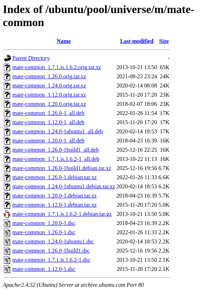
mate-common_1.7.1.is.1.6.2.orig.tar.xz (56, 67)
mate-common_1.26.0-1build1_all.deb (55, 150)
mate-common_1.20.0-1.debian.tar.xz (54, 196)
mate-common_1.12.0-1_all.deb (48, 122)
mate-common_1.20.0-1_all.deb (48, 141)
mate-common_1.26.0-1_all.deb (48, 113)
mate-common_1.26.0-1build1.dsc (51, 251)
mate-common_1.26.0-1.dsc (43, 232)
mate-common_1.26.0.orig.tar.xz (49, 76)
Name (64, 41)
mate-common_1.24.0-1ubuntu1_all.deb (57, 131)
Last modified (136, 41)
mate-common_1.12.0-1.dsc (43, 269)
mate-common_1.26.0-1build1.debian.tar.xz (61, 168)
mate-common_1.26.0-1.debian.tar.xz (54, 177)
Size (164, 41)
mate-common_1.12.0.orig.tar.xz (49, 95)
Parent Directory (31, 58)
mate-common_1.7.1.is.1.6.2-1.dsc (51, 260)
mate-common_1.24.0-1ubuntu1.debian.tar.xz (63, 186)
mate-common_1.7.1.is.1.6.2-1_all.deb (56, 159)
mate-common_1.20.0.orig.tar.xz (49, 104)
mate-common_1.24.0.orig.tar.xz (49, 86)
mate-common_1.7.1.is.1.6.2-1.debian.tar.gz (62, 214)
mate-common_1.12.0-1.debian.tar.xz (54, 205)
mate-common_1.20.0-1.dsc (43, 223)
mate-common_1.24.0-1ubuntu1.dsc (53, 241)
